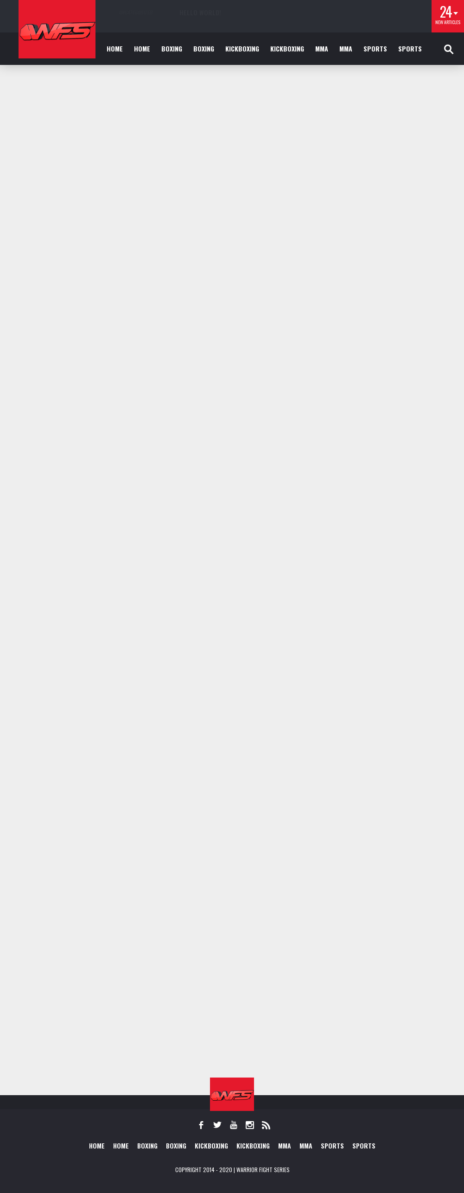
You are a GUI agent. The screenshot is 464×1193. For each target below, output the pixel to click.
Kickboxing (242, 48)
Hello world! (200, 12)
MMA (321, 48)
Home (115, 48)
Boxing (171, 48)
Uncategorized (135, 12)
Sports (375, 48)
